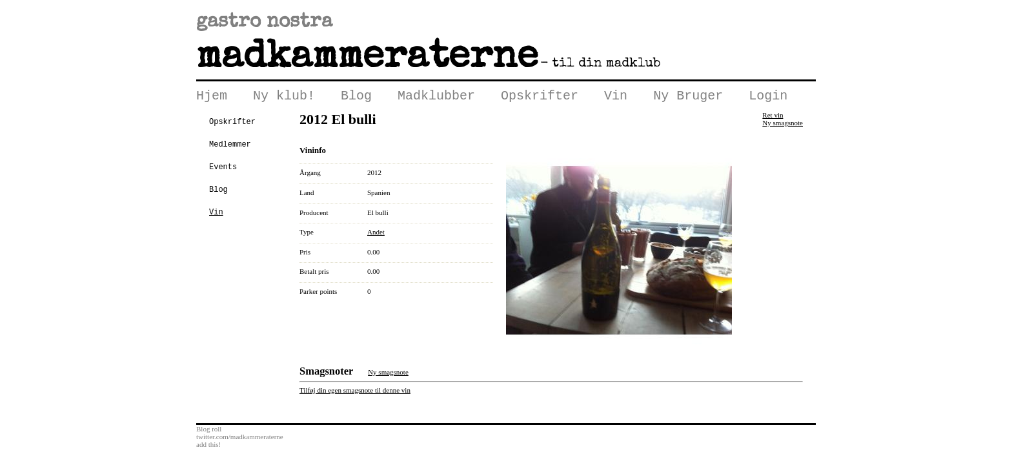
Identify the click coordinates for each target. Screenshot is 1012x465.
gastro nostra (264, 22)
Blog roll (208, 431)
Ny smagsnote (782, 125)
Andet (376, 234)
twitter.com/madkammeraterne (239, 439)
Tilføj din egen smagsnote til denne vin (354, 393)
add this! (208, 447)
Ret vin (772, 117)
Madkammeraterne (367, 58)
